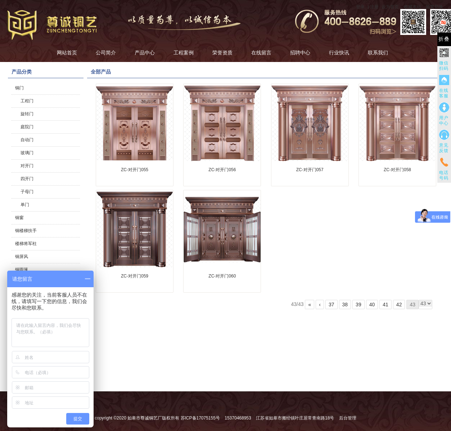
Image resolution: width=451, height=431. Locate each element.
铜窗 (19, 217)
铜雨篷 (21, 269)
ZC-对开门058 (397, 169)
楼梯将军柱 (26, 243)
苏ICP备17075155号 (200, 418)
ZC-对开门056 (222, 169)
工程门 (27, 100)
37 (331, 304)
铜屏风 (21, 256)
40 (372, 304)
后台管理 (347, 418)
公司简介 (106, 52)
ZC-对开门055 (134, 169)
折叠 (444, 39)
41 (385, 304)
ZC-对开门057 (310, 169)
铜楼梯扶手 (26, 230)
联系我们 (378, 52)
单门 (25, 204)
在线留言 (261, 52)
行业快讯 (339, 52)
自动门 (27, 139)
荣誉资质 (222, 52)
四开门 (27, 178)
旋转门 (27, 113)
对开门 (27, 165)
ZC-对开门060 (222, 276)
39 (358, 304)
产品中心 (145, 52)
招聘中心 (300, 52)
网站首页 (67, 52)
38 (345, 304)
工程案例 (183, 52)
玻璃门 (27, 152)
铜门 (19, 87)
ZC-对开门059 (134, 276)
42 (399, 304)
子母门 (27, 191)
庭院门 (27, 126)
